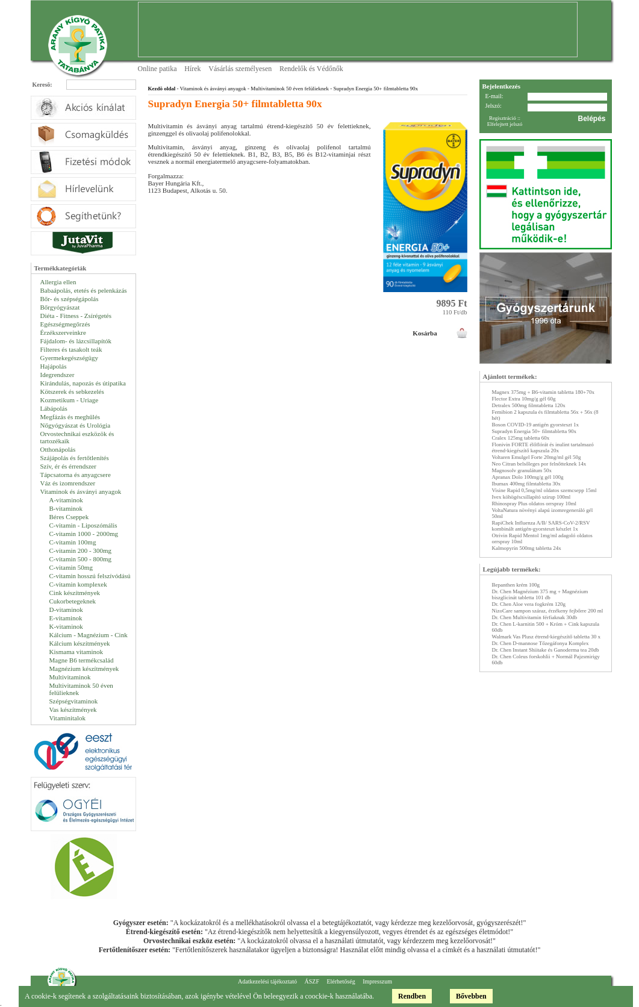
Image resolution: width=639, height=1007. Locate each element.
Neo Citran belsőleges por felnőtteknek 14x (539, 464)
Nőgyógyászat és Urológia (75, 425)
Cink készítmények (75, 592)
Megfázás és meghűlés (70, 416)
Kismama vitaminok (76, 651)
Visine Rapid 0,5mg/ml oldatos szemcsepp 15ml (544, 490)
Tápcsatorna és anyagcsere (75, 474)
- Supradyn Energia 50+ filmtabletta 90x (373, 89)
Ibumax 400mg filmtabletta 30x (526, 484)
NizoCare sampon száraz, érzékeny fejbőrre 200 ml (547, 611)
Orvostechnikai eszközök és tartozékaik (77, 437)
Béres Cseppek (69, 516)
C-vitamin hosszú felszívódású (90, 575)
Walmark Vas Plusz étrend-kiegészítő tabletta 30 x (546, 637)
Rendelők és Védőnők (311, 68)
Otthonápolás (58, 449)
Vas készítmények (73, 709)
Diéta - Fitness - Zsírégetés (76, 315)
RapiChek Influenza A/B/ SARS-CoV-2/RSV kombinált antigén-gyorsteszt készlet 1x (541, 526)
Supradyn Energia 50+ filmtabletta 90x (534, 431)
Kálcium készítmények (79, 643)
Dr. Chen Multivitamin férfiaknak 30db (535, 617)
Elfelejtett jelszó (505, 124)
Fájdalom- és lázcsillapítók (76, 340)
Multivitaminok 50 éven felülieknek (81, 689)
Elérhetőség (340, 981)
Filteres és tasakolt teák (71, 349)
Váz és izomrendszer (68, 483)
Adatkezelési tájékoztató (267, 981)
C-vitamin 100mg (72, 542)
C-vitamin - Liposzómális (83, 525)
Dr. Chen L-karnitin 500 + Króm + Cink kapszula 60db (545, 627)
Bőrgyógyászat (60, 307)
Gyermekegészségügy (69, 357)
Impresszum (377, 981)
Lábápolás (53, 408)
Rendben (412, 996)
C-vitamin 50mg (71, 567)
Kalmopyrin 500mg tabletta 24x (526, 548)
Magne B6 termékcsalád (81, 660)
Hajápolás (53, 366)
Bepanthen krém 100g (516, 585)
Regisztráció (502, 118)
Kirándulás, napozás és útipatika (83, 383)
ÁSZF (311, 981)
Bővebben (471, 996)
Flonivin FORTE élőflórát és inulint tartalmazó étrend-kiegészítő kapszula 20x (543, 447)
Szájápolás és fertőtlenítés (74, 457)
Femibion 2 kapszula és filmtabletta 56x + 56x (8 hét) (545, 415)
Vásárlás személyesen (240, 68)
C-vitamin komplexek (78, 584)
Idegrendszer (57, 374)
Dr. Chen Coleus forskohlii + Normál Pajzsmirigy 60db (546, 659)
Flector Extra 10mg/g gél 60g (524, 399)
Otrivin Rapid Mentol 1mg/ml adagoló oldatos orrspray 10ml (542, 538)
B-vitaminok (66, 508)
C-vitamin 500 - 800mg (80, 559)
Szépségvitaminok (73, 701)
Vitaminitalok (67, 718)
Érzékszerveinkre (63, 332)
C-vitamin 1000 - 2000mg (84, 533)
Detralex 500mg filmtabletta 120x (529, 405)
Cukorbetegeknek (72, 601)
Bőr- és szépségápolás (69, 298)
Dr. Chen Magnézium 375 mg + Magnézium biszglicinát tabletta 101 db (540, 594)
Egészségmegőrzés (65, 324)
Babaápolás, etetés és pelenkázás (83, 290)
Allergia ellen (58, 281)
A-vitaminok (66, 500)
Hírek (192, 68)
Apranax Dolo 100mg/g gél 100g (528, 477)
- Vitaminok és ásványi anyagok (210, 89)
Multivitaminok (70, 677)
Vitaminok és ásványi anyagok (81, 491)
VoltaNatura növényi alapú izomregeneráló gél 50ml (542, 513)
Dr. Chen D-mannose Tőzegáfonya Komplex (540, 643)
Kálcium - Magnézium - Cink (88, 634)
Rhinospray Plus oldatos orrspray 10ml (534, 503)
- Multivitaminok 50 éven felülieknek (287, 89)
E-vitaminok (66, 618)
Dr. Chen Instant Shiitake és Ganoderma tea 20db (545, 650)
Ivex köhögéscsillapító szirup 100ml (531, 497)
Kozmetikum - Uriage (69, 400)
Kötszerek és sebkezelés (72, 391)
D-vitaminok (66, 609)
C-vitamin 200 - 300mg (80, 550)
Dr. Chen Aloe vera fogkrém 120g (529, 604)
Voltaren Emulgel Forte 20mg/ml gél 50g (536, 457)
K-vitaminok (66, 626)
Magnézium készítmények (84, 668)
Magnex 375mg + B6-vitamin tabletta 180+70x (543, 392)
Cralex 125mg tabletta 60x (521, 438)
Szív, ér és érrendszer (68, 466)
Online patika (157, 68)
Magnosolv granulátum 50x (522, 470)
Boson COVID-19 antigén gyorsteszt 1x (535, 425)
